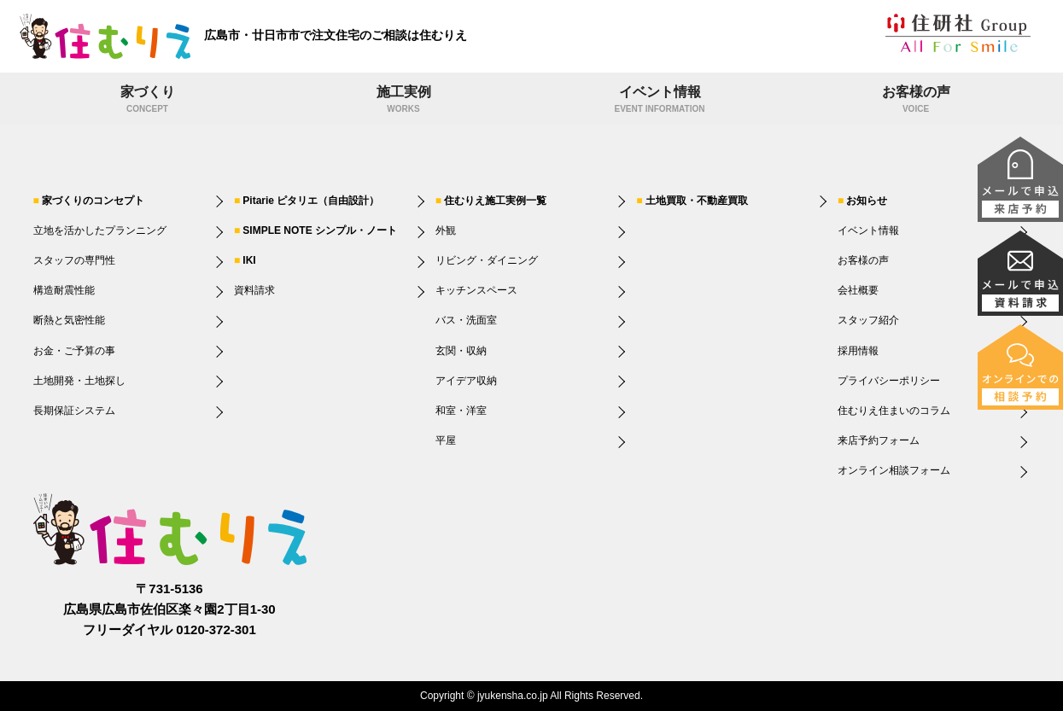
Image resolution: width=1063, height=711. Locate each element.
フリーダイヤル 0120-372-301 (169, 629)
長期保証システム (74, 411)
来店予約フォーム (879, 440)
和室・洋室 (461, 411)
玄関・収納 (461, 351)
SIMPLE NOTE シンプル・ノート (319, 230)
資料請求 (254, 290)
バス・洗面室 (466, 320)
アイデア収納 (466, 381)
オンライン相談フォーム (894, 470)
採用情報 (858, 351)
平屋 (445, 440)
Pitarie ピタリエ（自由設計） (310, 201)
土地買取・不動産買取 (696, 201)
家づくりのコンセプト (93, 201)
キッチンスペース (476, 290)
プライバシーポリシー (889, 381)
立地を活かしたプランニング (99, 230)
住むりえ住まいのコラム (894, 411)
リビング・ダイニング (486, 260)
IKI (248, 260)
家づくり (147, 101)
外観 (445, 230)
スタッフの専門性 (74, 260)
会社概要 (858, 290)
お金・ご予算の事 (74, 351)
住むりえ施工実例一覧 (495, 201)
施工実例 (403, 101)
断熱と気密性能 (69, 320)
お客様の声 (916, 101)
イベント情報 (660, 101)
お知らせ (866, 201)
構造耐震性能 (64, 290)
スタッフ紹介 (868, 320)
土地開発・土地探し (79, 381)
